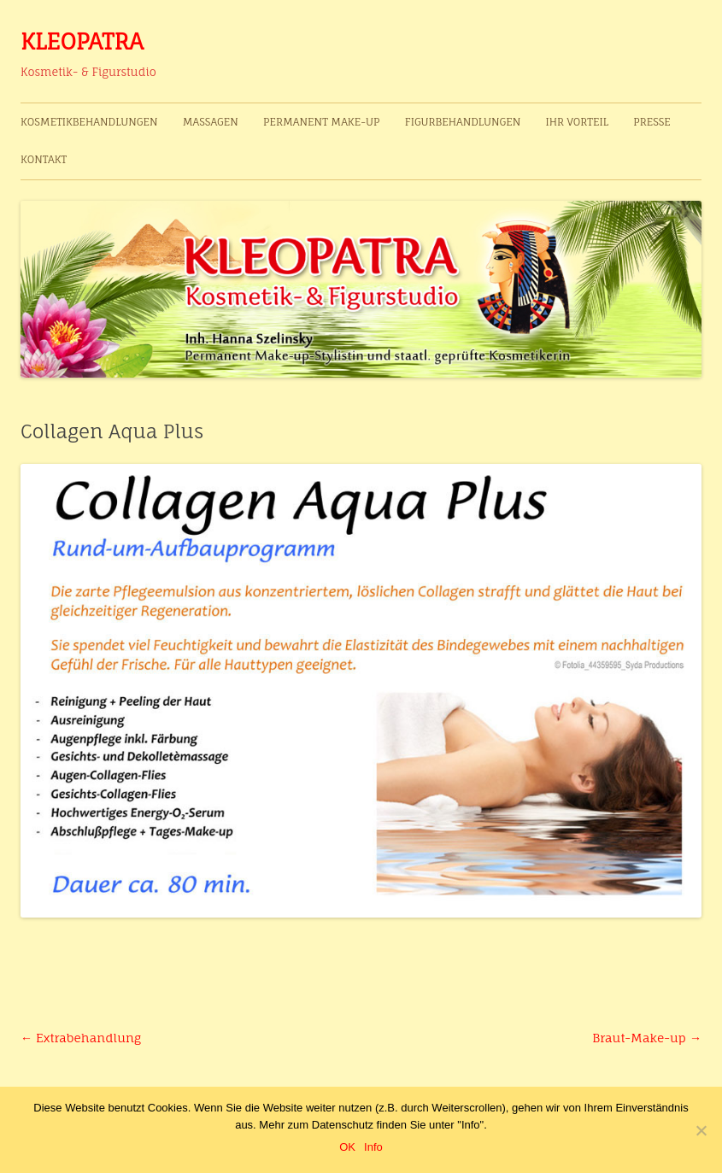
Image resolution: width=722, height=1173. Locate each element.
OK (347, 1147)
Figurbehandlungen (463, 121)
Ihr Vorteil (576, 121)
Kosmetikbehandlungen (89, 121)
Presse (652, 121)
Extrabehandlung (81, 1037)
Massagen (210, 121)
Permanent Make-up (321, 121)
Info (373, 1147)
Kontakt (44, 159)
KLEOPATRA (82, 41)
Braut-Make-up (646, 1037)
